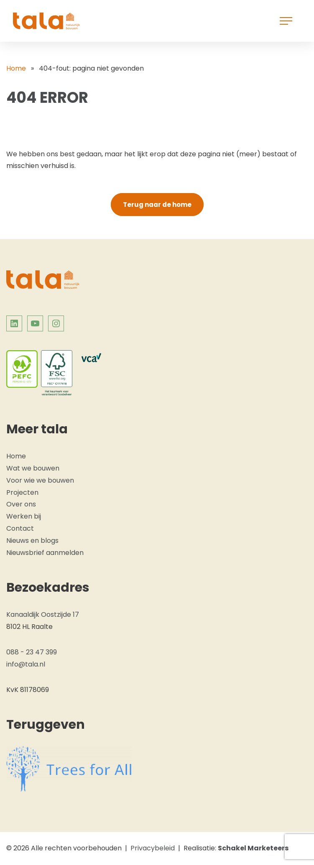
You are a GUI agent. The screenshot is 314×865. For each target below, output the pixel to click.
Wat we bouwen (32, 468)
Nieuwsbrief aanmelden (45, 552)
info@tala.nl (25, 664)
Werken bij (23, 516)
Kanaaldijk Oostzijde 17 (42, 614)
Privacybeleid (152, 848)
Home (16, 68)
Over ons (21, 504)
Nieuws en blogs (32, 540)
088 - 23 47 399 (31, 652)
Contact (20, 528)
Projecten (22, 492)
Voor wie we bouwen (40, 480)
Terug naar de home (157, 204)
